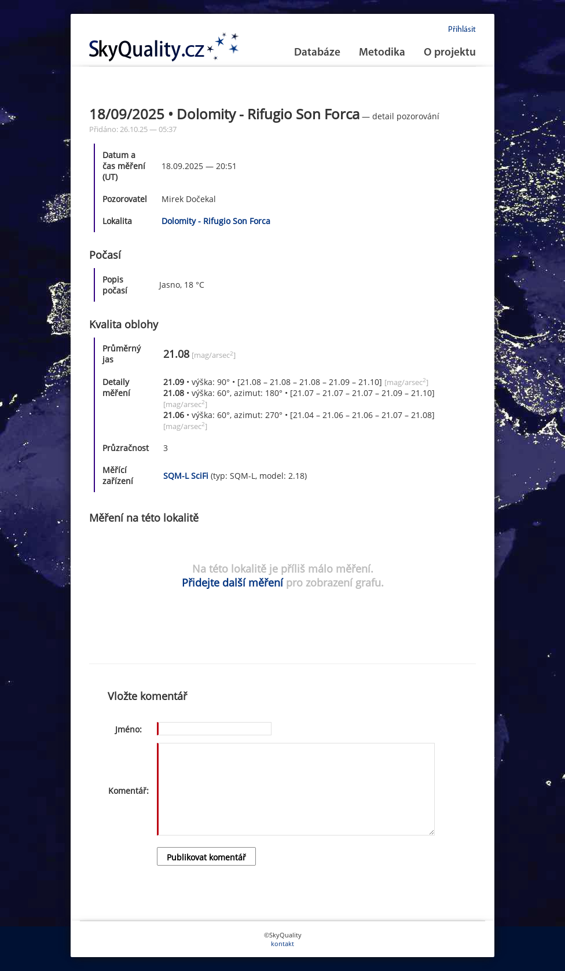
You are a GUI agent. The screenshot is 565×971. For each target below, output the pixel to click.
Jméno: (128, 729)
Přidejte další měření (232, 582)
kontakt (282, 943)
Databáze (317, 52)
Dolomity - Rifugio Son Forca (216, 220)
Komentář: (128, 790)
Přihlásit (462, 29)
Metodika (382, 52)
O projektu (450, 52)
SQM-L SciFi (185, 475)
